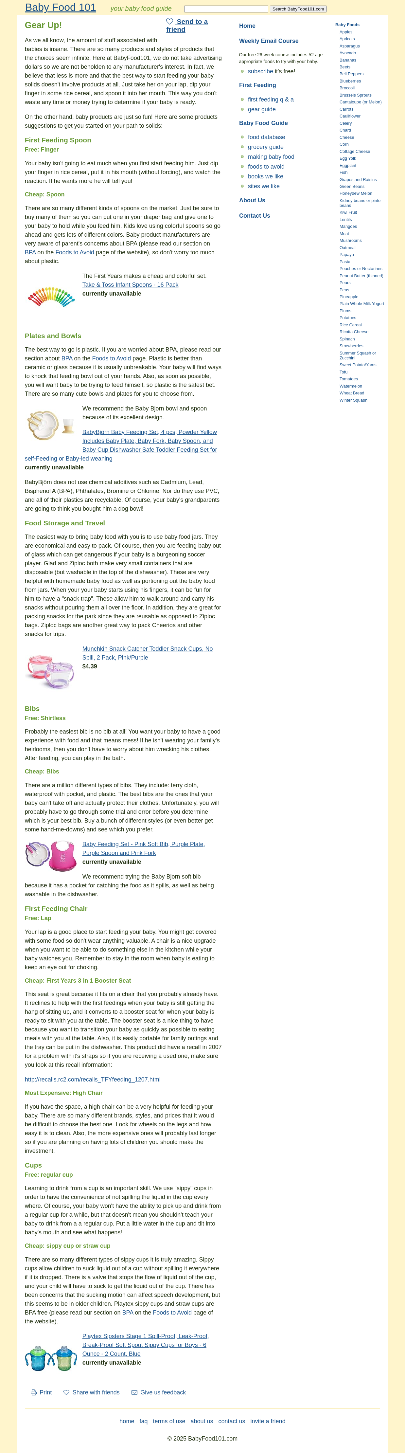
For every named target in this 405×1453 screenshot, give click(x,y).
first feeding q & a (271, 99)
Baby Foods (347, 24)
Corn (344, 144)
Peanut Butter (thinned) (361, 275)
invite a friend (268, 1421)
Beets (345, 66)
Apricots (347, 38)
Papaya (347, 254)
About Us (252, 200)
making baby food (271, 157)
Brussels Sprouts (356, 95)
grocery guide (266, 147)
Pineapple (349, 296)
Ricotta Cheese (354, 331)
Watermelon (351, 386)
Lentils (346, 219)
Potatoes (348, 317)
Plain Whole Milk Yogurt (362, 303)
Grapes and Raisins (358, 179)
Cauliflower (350, 116)
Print (41, 1392)
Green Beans (352, 186)
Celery (346, 123)
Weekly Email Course (269, 41)
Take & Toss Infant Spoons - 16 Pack (130, 285)
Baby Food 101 (60, 7)
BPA (30, 252)
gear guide (262, 109)
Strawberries (351, 345)
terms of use (169, 1421)
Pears (345, 282)
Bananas (348, 60)
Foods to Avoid (74, 252)
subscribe (260, 71)
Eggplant (348, 165)
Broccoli (347, 87)
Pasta (345, 261)
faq (143, 1421)
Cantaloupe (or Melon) (361, 102)
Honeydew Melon (356, 193)
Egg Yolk (348, 158)
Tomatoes (349, 378)
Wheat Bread (352, 392)
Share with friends (91, 1392)
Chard (345, 130)
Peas (344, 289)
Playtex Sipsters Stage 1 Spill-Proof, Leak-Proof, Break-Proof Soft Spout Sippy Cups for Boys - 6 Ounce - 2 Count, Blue (145, 1345)
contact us (232, 1421)
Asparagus (350, 46)
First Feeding (257, 85)
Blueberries (350, 81)
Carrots (346, 109)
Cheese (347, 137)
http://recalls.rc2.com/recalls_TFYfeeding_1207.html (93, 1079)
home (126, 1421)
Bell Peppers (351, 73)
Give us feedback (159, 1392)
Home (247, 26)
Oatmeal (348, 247)
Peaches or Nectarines (361, 268)
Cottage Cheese (355, 151)
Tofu (343, 372)
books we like (265, 176)
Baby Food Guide (263, 123)
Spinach (347, 338)
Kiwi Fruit (348, 212)
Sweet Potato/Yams (358, 364)
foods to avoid (266, 166)
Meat (344, 233)
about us (201, 1421)
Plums (345, 310)
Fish (343, 172)
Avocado (348, 52)
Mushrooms (351, 240)
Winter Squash (353, 400)
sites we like (264, 186)
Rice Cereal (351, 324)
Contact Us (254, 215)
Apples (346, 31)
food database (266, 137)
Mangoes (348, 226)
